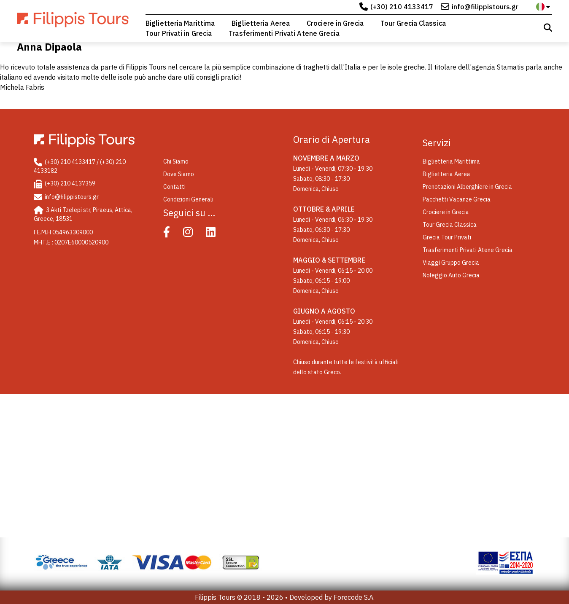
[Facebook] (172, 234)
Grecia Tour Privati (447, 237)
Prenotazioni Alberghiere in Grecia (467, 187)
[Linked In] (216, 234)
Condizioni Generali (188, 199)
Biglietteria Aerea (261, 23)
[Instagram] (194, 234)
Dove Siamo (178, 174)
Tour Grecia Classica (413, 23)
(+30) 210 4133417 (401, 7)
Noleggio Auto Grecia (451, 275)
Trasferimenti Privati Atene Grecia (284, 33)
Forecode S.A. (354, 597)
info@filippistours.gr (485, 7)
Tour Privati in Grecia (179, 33)
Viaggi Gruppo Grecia (451, 262)
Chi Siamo (176, 161)
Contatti (174, 187)
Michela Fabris (22, 87)
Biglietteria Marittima (180, 23)
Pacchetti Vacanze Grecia (457, 199)
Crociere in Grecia (335, 23)
